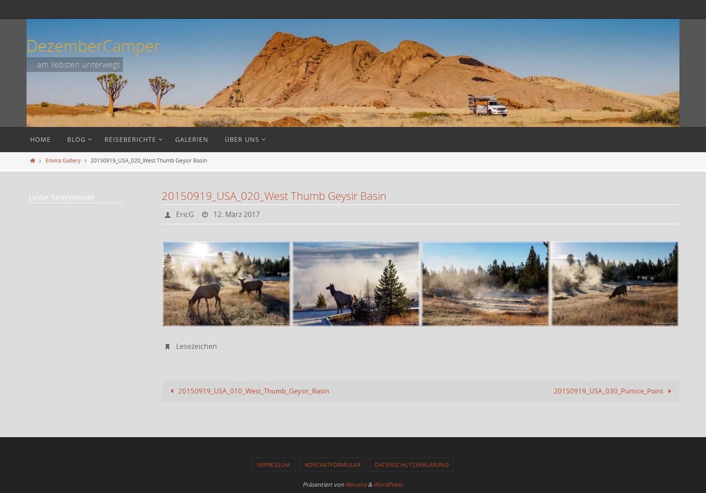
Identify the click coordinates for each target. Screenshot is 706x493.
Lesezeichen (196, 346)
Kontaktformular (333, 464)
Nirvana (356, 484)
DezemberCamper (93, 45)
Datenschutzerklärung (412, 464)
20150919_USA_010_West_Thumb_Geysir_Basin (248, 390)
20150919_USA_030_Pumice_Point (614, 390)
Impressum (273, 464)
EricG (185, 214)
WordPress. (388, 484)
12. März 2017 (236, 214)
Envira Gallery (63, 160)
